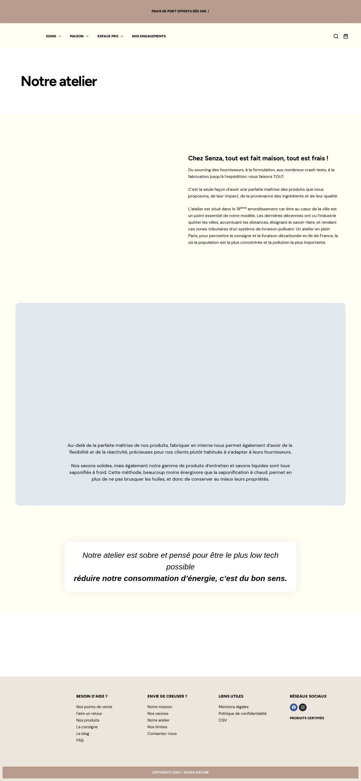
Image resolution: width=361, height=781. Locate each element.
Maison (80, 36)
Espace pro (111, 36)
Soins (54, 36)
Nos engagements (149, 36)
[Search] (336, 36)
